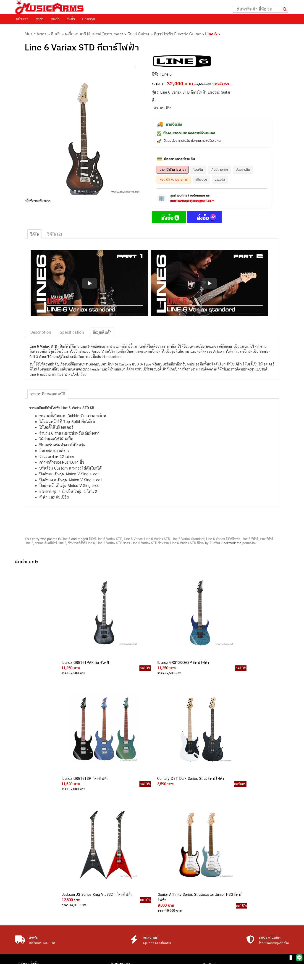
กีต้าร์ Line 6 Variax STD (105, 539)
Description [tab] (40, 332)
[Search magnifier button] (285, 9)
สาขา (40, 19)
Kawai (207, 888)
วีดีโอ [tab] (34, 234)
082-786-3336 (160, 869)
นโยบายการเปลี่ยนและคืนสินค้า (44, 840)
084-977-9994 (163, 858)
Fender (208, 872)
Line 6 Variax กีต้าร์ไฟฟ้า (223, 539)
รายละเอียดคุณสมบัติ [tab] (47, 393)
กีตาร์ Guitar (138, 34)
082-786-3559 (163, 847)
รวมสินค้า (26, 846)
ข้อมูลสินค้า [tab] (102, 332)
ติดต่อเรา (26, 835)
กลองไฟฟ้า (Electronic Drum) (224, 857)
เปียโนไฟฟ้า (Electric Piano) (223, 846)
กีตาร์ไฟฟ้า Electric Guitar (177, 34)
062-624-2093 (166, 837)
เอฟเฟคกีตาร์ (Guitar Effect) (223, 852)
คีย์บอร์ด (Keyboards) (218, 841)
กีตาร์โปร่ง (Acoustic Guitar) (223, 836)
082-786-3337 (163, 864)
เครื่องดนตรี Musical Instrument (94, 34)
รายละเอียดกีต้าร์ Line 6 (50, 543)
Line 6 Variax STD (157, 539)
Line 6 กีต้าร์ (250, 539)
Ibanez (208, 883)
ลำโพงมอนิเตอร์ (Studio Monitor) (227, 867)
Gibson (208, 877)
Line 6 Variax (133, 539)
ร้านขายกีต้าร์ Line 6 (81, 543)
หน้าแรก (22, 19)
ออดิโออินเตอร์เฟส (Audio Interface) (229, 862)
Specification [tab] (72, 332)
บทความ (88, 19)
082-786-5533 (162, 885)
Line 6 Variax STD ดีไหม (187, 543)
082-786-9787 (162, 880)
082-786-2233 (178, 895)
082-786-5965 (173, 900)
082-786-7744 (168, 874)
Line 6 (211, 34)
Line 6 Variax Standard (188, 539)
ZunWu (215, 543)
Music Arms (36, 34)
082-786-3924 (150, 853)
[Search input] (258, 9)
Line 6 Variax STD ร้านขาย (150, 543)
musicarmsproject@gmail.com (192, 200)
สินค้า (55, 19)
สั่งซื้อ (70, 19)
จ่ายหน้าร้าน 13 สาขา (173, 169)
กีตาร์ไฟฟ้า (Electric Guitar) (222, 831)
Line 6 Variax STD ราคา (113, 543)
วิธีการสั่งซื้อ (28, 829)
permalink (249, 543)
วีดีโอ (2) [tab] (54, 234)
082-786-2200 (173, 890)
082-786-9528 (152, 842)
